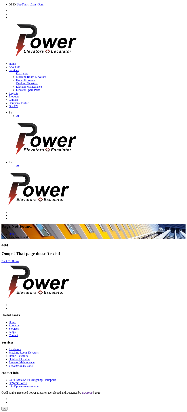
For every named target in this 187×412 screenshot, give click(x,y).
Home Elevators (25, 80)
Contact (13, 99)
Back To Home (10, 261)
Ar (17, 115)
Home (12, 63)
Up (4, 408)
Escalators (22, 73)
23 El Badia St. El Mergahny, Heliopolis (32, 379)
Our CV (13, 106)
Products (14, 96)
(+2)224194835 (18, 383)
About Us (14, 66)
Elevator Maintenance (29, 86)
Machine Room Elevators (31, 76)
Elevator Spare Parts (28, 89)
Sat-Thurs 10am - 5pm (30, 4)
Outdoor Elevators (27, 83)
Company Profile (19, 103)
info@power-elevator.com (24, 386)
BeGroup (87, 392)
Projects (13, 93)
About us (14, 325)
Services (14, 70)
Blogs (12, 331)
